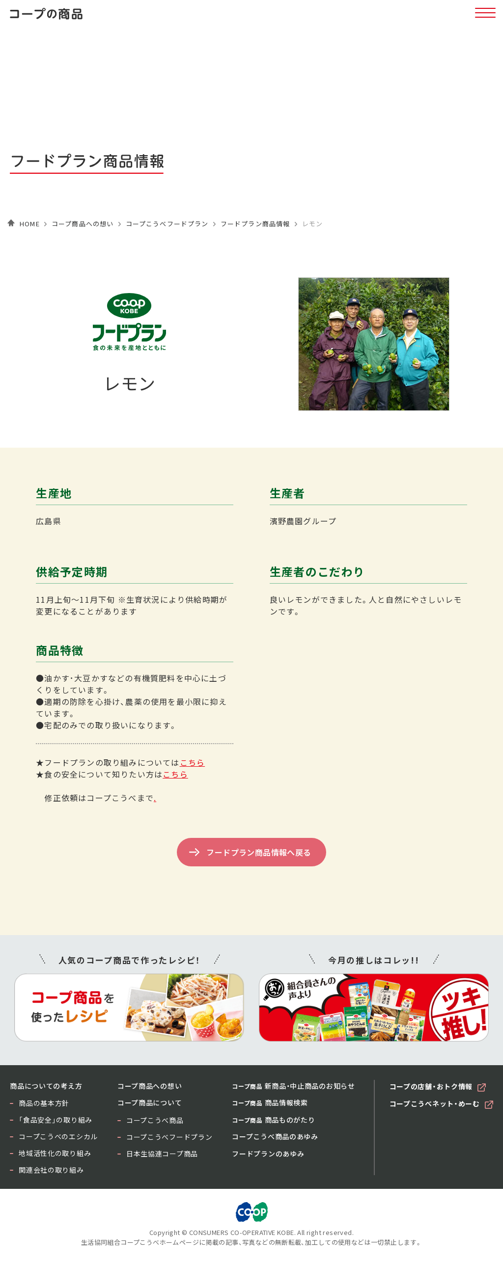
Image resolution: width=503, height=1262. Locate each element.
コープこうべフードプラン (167, 223)
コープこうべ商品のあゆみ (275, 1136)
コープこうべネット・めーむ (435, 1103)
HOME (30, 223)
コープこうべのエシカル (58, 1136)
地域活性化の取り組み (55, 1153)
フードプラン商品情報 (255, 223)
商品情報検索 (269, 1102)
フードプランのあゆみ (268, 1153)
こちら (192, 762)
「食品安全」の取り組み (55, 1120)
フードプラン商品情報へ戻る (258, 852)
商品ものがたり (273, 1120)
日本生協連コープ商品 (162, 1153)
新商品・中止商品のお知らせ (293, 1086)
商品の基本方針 (44, 1103)
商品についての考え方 (46, 1086)
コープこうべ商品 (155, 1120)
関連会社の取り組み (51, 1170)
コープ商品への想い (83, 223)
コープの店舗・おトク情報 (431, 1086)
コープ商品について (149, 1102)
